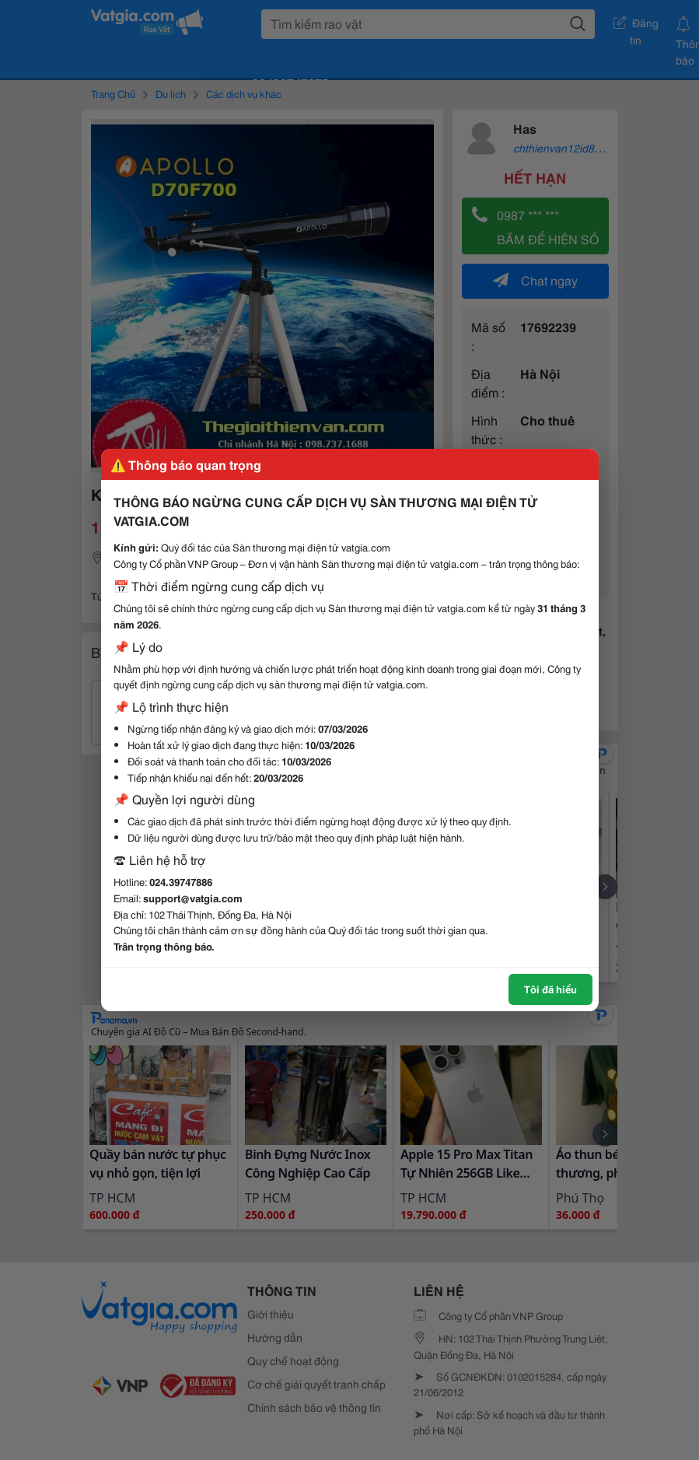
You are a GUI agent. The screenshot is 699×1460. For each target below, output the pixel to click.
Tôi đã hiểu (550, 989)
